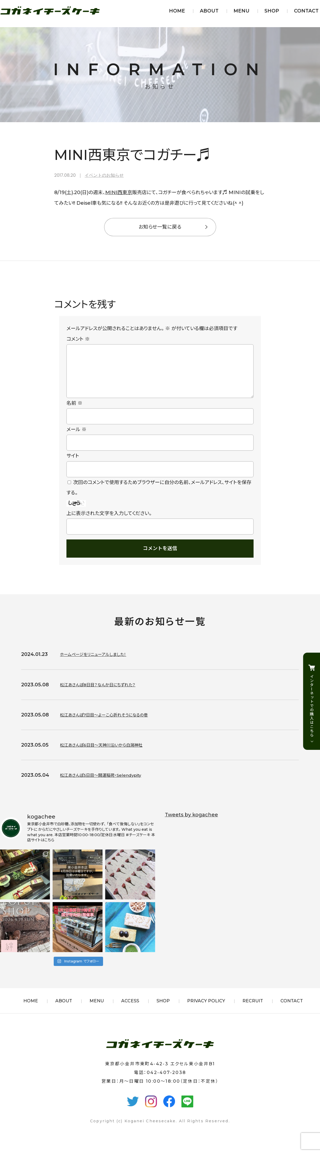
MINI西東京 (118, 192)
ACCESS (130, 1009)
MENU (241, 11)
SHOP (271, 11)
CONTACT (306, 11)
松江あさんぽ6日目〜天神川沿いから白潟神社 (109, 754)
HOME (177, 11)
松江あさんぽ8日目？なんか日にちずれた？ (105, 693)
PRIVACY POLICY (206, 1009)
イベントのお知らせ (104, 175)
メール (76, 438)
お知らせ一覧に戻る (160, 227)
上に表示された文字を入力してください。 (109, 522)
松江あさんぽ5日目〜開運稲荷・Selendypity (108, 784)
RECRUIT (252, 1009)
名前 (74, 412)
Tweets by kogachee (191, 823)
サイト (72, 464)
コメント (78, 339)
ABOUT (209, 11)
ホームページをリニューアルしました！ (99, 663)
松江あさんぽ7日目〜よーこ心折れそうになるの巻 (113, 723)
